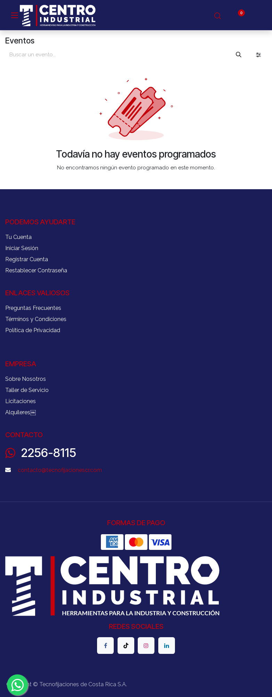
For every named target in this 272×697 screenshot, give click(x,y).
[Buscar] (238, 54)
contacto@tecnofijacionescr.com (60, 470)
